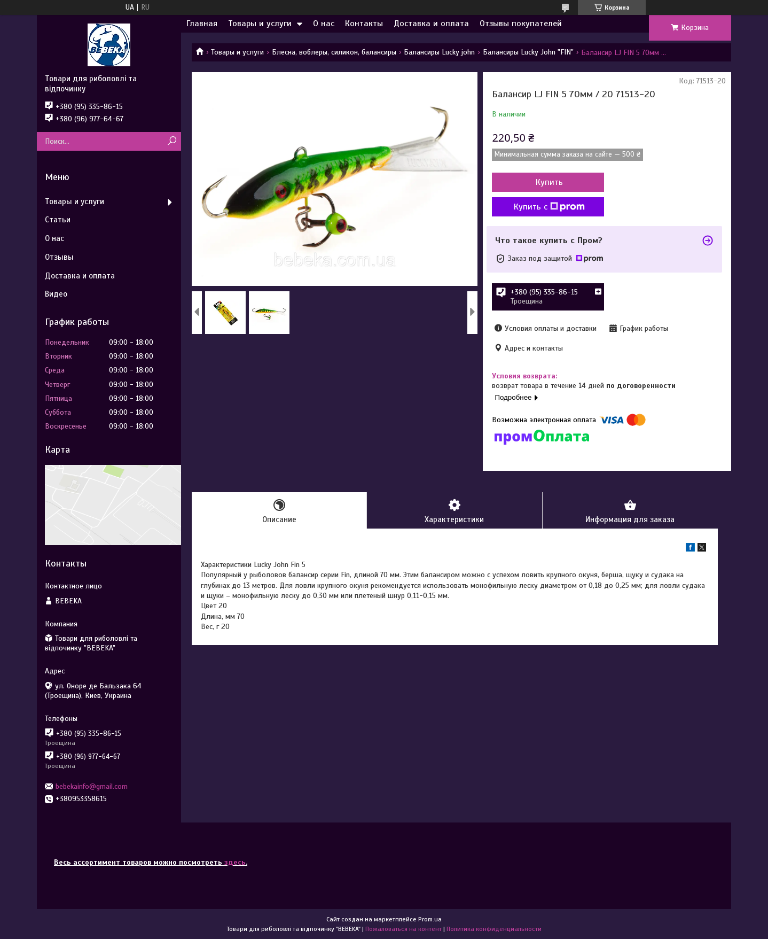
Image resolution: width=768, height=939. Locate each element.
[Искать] (171, 141)
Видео (56, 294)
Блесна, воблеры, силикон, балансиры (334, 52)
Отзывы (59, 257)
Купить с (549, 206)
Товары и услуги (260, 23)
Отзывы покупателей (521, 23)
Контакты (364, 23)
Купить (549, 182)
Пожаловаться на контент (403, 929)
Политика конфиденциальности (494, 929)
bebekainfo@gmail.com (92, 786)
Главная (201, 23)
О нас (323, 23)
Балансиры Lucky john (439, 52)
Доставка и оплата (431, 23)
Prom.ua (430, 919)
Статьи (57, 219)
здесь (235, 862)
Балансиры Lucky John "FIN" (528, 52)
